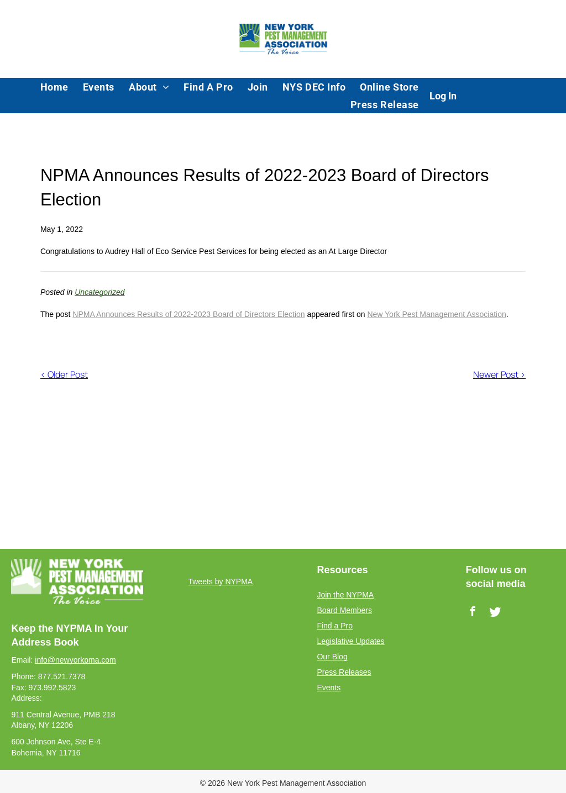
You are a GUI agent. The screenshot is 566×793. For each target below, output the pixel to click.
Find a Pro (335, 625)
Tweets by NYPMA (220, 581)
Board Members (344, 610)
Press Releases (344, 672)
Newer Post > (499, 374)
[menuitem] (54, 87)
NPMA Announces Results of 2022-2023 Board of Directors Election (188, 314)
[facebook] (472, 613)
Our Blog (332, 656)
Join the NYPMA (345, 594)
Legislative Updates (350, 641)
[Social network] (495, 613)
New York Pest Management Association (436, 314)
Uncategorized (99, 292)
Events (328, 687)
